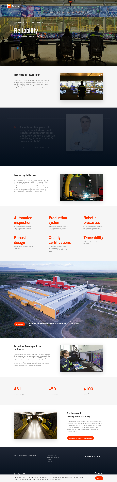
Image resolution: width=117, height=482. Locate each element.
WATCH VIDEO (19, 324)
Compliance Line (52, 455)
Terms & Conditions (51, 473)
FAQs (69, 473)
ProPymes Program (53, 457)
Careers (49, 461)
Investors (50, 459)
